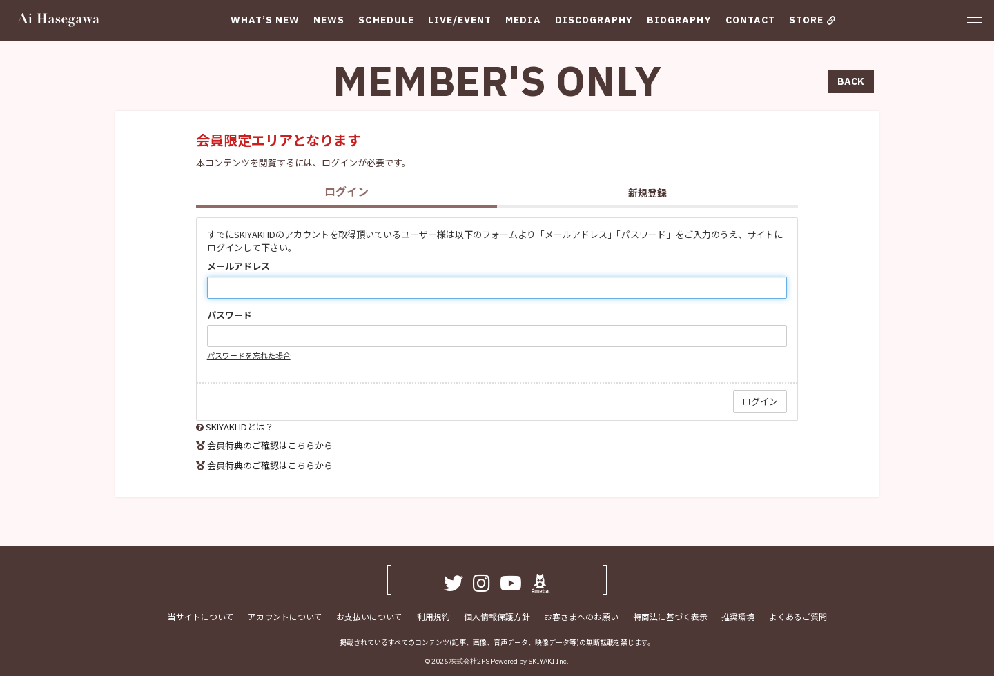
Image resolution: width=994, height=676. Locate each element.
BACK (850, 81)
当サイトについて (201, 616)
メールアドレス (238, 266)
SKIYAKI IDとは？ (240, 426)
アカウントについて (285, 616)
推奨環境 (737, 616)
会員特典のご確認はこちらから (270, 445)
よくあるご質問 (797, 616)
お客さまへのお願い (581, 616)
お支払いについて (370, 616)
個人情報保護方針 (497, 616)
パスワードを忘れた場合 (249, 355)
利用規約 (433, 616)
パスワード (229, 315)
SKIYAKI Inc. (548, 661)
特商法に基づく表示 (669, 616)
